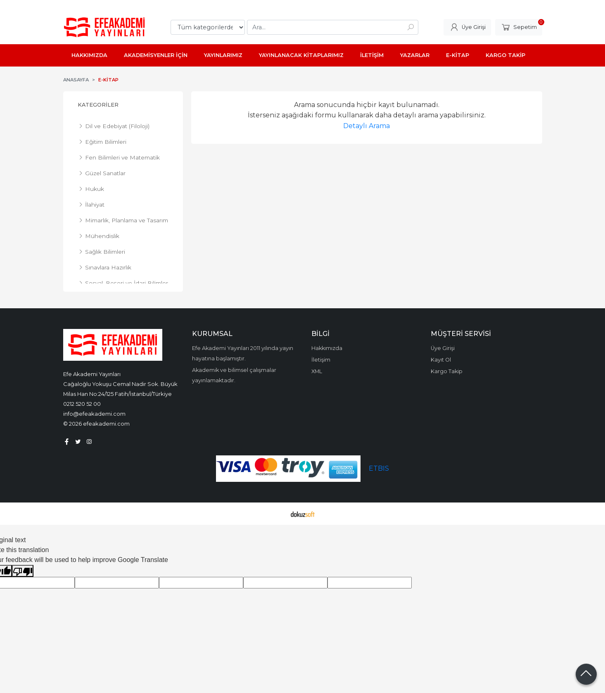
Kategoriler (98, 105)
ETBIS (379, 468)
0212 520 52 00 (82, 403)
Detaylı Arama (366, 126)
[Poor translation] (22, 571)
